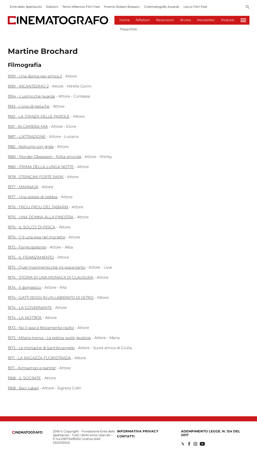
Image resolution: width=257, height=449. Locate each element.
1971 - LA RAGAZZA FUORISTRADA (39, 357)
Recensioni (165, 20)
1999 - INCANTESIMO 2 (28, 86)
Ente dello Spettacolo (26, 7)
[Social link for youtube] (202, 444)
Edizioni (52, 7)
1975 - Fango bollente (27, 247)
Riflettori (143, 20)
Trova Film (128, 29)
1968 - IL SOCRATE (24, 378)
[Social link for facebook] (189, 444)
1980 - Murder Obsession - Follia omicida (44, 156)
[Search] (247, 7)
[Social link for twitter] (183, 444)
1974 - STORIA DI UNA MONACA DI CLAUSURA (50, 277)
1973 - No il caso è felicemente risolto (41, 327)
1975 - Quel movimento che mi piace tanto (46, 267)
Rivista (185, 20)
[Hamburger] (243, 20)
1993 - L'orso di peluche (28, 106)
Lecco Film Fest (195, 7)
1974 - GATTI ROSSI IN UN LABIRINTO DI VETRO (51, 297)
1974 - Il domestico (24, 287)
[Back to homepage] (27, 432)
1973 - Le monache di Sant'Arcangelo (41, 347)
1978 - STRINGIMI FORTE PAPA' (36, 176)
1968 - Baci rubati (23, 388)
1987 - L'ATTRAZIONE (27, 136)
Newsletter (206, 20)
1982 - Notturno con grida (31, 146)
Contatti (126, 436)
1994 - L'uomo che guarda (31, 96)
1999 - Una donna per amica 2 (35, 76)
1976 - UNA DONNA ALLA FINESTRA (41, 217)
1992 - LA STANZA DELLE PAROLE (39, 116)
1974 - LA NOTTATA (25, 317)
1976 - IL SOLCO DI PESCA (31, 227)
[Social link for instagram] (195, 444)
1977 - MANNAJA (23, 186)
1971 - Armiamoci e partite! (32, 367)
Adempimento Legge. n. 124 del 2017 (210, 433)
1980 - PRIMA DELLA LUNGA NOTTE (41, 166)
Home (124, 20)
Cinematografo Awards (161, 7)
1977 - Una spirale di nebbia (33, 196)
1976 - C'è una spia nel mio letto (36, 237)
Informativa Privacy (137, 431)
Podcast (227, 20)
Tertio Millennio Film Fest (81, 7)
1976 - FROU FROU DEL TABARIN (38, 207)
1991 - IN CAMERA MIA (28, 126)
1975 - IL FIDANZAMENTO (31, 257)
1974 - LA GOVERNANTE (30, 307)
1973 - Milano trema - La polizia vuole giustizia (49, 337)
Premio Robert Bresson (122, 7)
